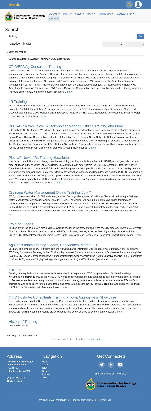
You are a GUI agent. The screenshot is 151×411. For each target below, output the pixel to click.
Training (15, 269)
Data (90, 14)
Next (92, 339)
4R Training (18, 102)
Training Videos (21, 224)
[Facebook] (111, 364)
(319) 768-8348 (17, 378)
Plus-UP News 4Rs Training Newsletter (39, 158)
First (53, 339)
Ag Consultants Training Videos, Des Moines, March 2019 (54, 245)
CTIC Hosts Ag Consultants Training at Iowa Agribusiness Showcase (62, 297)
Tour (66, 14)
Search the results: (32, 52)
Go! (140, 36)
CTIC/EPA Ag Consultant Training (35, 67)
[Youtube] (120, 364)
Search (54, 18)
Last (98, 339)
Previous (61, 339)
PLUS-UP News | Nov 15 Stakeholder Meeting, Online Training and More (66, 126)
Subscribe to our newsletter (111, 373)
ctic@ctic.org (16, 381)
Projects (105, 14)
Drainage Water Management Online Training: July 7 (50, 192)
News (78, 14)
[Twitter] (101, 364)
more (69, 92)
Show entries (20, 43)
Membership (124, 14)
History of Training (23, 322)
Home (45, 361)
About (53, 14)
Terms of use (105, 400)
